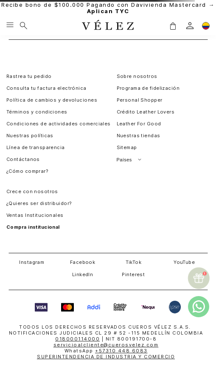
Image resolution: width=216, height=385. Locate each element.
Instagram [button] (31, 262)
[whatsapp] (198, 306)
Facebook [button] (82, 262)
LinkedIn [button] (82, 274)
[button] (173, 25)
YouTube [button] (184, 262)
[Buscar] (23, 25)
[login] (190, 25)
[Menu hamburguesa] (10, 25)
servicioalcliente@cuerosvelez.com (106, 345)
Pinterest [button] (133, 274)
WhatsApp (106, 351)
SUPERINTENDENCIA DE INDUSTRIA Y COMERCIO (106, 357)
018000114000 (77, 339)
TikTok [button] (134, 262)
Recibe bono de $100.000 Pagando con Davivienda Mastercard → (108, 8)
